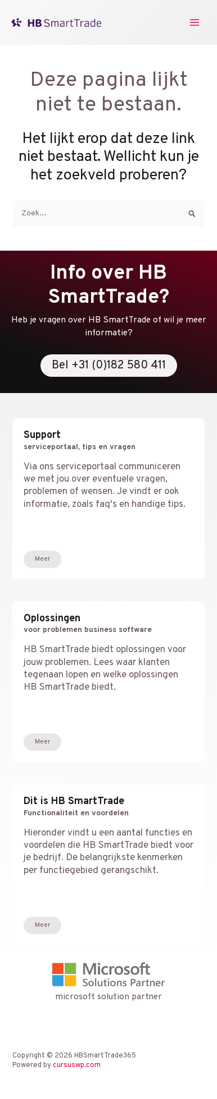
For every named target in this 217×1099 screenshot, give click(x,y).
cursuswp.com (77, 1065)
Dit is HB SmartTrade (108, 806)
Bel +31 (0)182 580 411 (109, 365)
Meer (42, 559)
